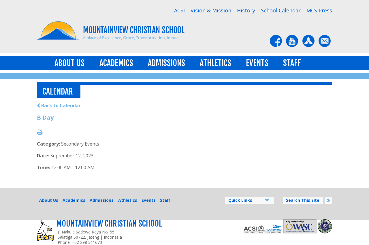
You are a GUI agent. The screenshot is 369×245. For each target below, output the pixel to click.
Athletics (215, 63)
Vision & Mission (211, 10)
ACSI (179, 10)
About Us (69, 63)
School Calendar (281, 10)
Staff (292, 63)
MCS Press (319, 10)
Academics (116, 63)
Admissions (166, 63)
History (246, 10)
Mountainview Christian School (109, 223)
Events (257, 63)
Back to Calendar (59, 105)
